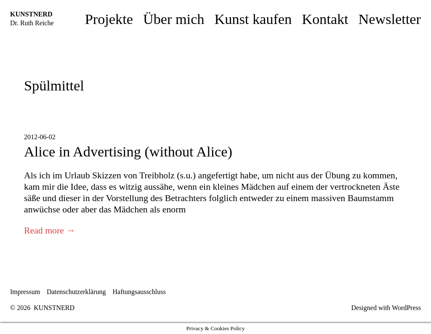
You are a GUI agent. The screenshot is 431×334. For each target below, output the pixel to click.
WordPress (406, 307)
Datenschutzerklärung (76, 291)
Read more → (49, 230)
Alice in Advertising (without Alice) (128, 151)
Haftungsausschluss (139, 291)
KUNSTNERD (31, 14)
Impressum (25, 291)
